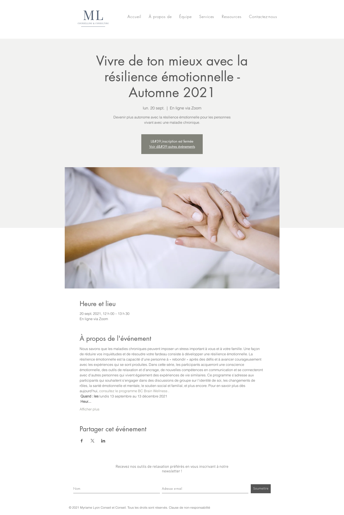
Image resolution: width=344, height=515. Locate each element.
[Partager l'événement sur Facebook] (82, 440)
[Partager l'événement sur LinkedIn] (103, 440)
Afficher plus (89, 409)
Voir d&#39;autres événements (172, 146)
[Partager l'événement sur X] (92, 440)
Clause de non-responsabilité (189, 508)
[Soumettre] (261, 488)
